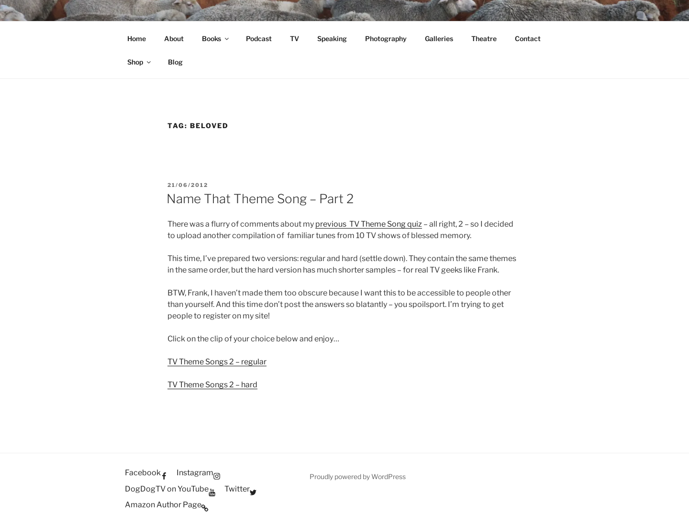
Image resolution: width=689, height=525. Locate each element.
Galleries (439, 38)
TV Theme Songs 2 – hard (212, 384)
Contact (528, 38)
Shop (139, 62)
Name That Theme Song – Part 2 (260, 198)
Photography (386, 38)
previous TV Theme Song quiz (368, 224)
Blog (175, 62)
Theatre (484, 38)
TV (294, 38)
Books (216, 38)
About (174, 38)
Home (136, 38)
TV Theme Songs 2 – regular (217, 361)
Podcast (259, 38)
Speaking (332, 38)
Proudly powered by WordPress (358, 476)
